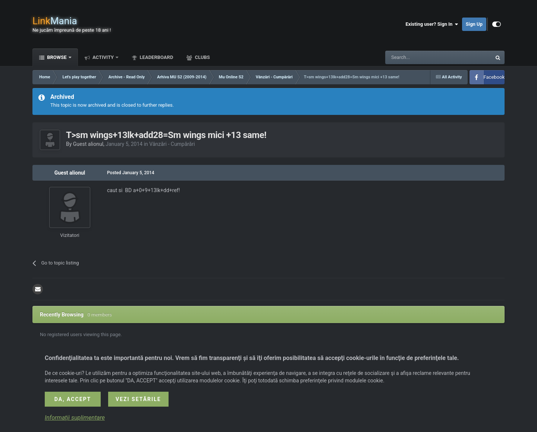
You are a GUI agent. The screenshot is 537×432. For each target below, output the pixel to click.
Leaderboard (155, 57)
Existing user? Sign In (432, 24)
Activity (103, 57)
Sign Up (474, 24)
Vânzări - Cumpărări (172, 144)
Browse (57, 57)
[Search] (420, 57)
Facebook (494, 77)
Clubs (202, 57)
